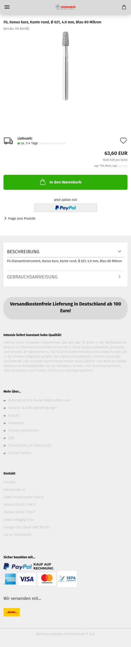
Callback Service (19, 453)
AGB (11, 438)
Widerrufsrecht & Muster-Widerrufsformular (39, 400)
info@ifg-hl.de (23, 520)
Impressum (16, 423)
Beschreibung (23, 251)
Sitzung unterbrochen (23, 431)
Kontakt (13, 416)
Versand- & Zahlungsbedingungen (32, 408)
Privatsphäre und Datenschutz (29, 445)
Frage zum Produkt (21, 219)
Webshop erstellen (49, 634)
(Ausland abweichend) (52, 143)
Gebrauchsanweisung (32, 277)
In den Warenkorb (60, 182)
